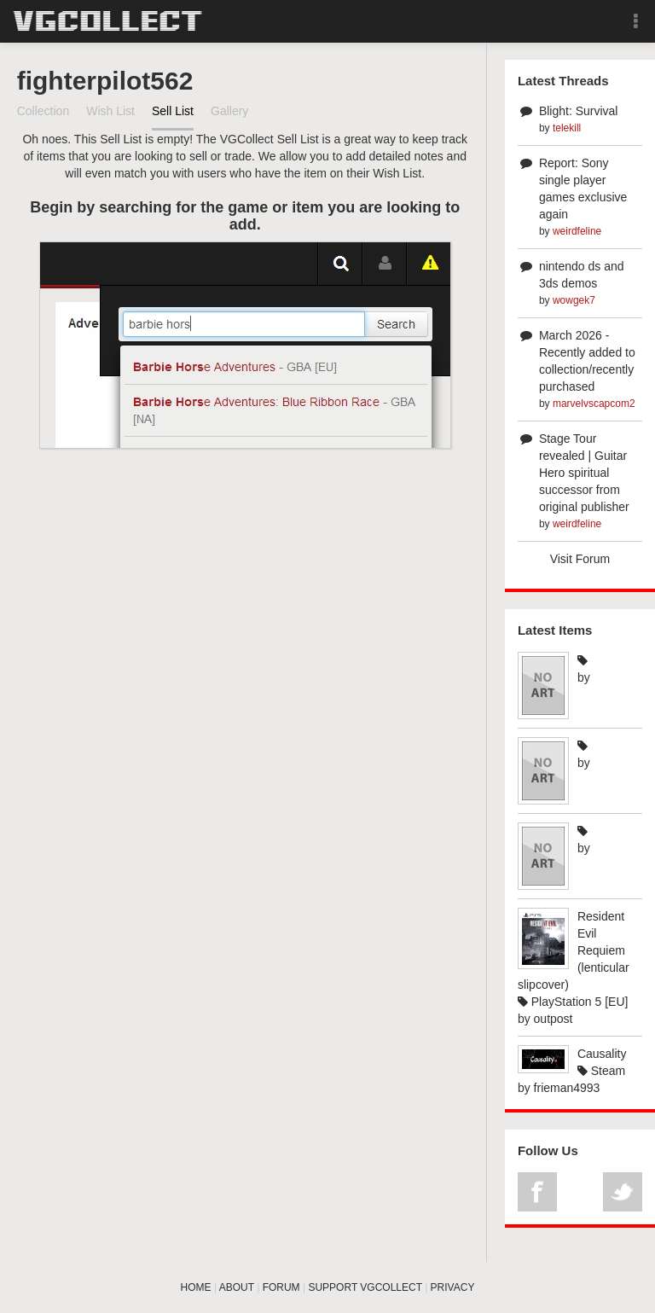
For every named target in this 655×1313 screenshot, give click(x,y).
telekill (567, 128)
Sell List (173, 111)
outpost (553, 1018)
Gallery (229, 111)
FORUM (281, 1287)
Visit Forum (580, 559)
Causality (602, 1053)
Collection (43, 111)
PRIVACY (453, 1287)
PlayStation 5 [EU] (573, 1001)
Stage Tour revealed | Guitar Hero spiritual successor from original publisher (584, 473)
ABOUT (236, 1287)
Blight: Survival (578, 111)
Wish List (110, 111)
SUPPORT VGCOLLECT (364, 1287)
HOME (196, 1287)
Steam (601, 1071)
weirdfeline (577, 231)
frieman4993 (567, 1088)
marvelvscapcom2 (594, 404)
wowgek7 (574, 300)
